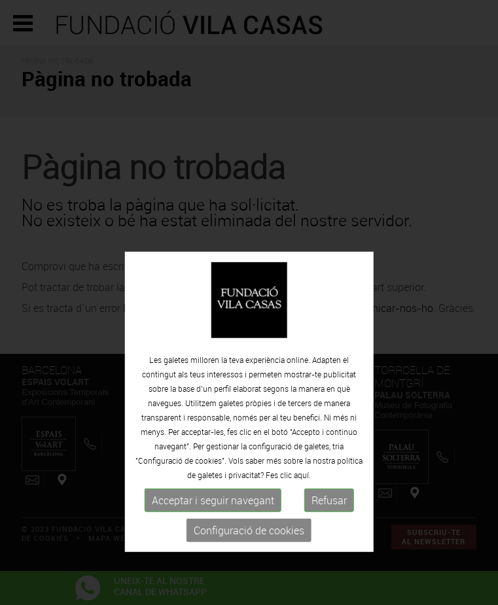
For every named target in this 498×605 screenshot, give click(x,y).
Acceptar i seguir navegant (213, 527)
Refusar (329, 527)
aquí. (302, 501)
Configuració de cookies (249, 557)
